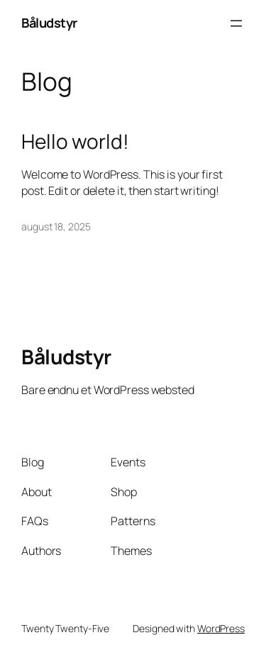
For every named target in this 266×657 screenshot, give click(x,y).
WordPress (221, 628)
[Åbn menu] (236, 23)
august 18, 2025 (56, 226)
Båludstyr (49, 22)
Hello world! (75, 141)
